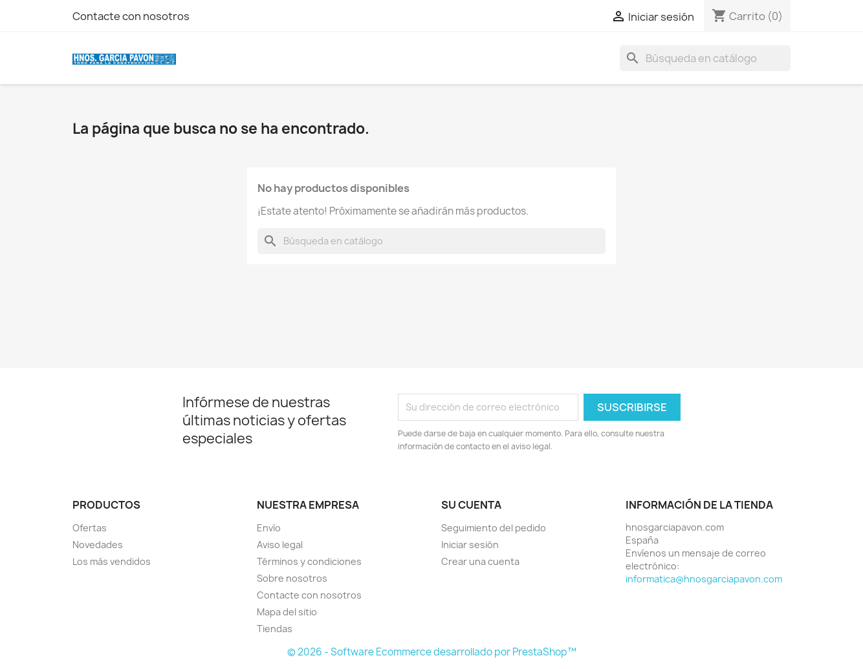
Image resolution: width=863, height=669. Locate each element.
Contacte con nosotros (131, 16)
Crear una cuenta (480, 561)
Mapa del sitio (287, 612)
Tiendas (274, 628)
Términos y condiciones (309, 561)
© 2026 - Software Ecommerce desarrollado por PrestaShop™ (431, 652)
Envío (269, 528)
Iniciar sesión (470, 544)
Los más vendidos (111, 561)
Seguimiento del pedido (493, 528)
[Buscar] (705, 58)
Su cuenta (471, 505)
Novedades (97, 544)
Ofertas (89, 528)
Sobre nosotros (292, 578)
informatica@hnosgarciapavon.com (704, 579)
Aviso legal (280, 544)
